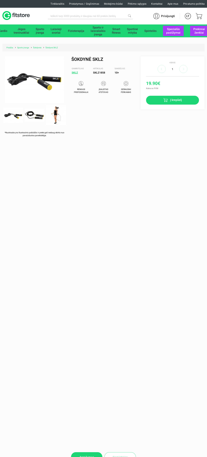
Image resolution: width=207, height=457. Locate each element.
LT (187, 16)
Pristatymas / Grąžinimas (84, 3)
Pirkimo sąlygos (137, 3)
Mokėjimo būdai (113, 3)
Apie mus (172, 3)
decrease (162, 69)
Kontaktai (156, 3)
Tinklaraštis (57, 3)
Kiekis (172, 62)
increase (183, 69)
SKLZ (75, 72)
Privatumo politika (194, 3)
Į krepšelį (176, 100)
